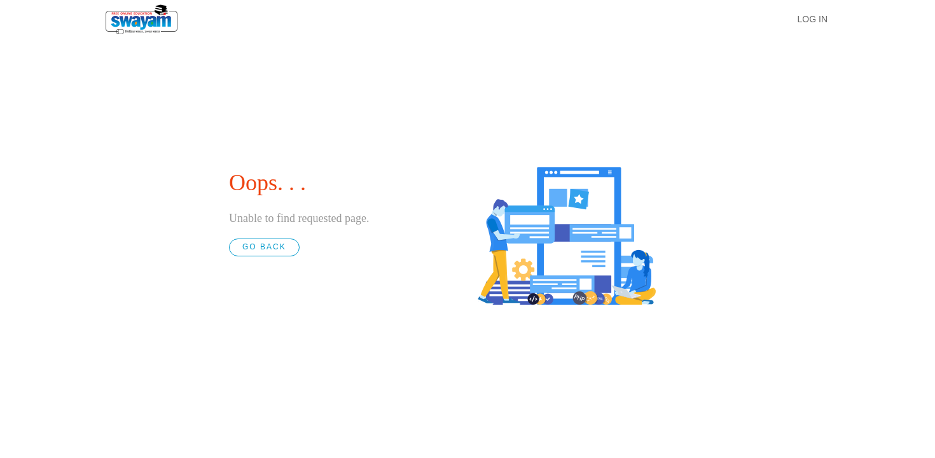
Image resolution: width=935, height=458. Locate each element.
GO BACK (264, 246)
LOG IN (813, 19)
